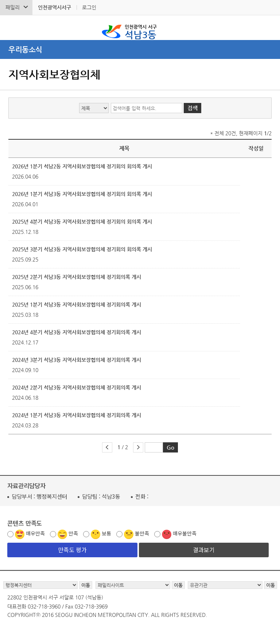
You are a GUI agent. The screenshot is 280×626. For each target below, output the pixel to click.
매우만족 (35, 533)
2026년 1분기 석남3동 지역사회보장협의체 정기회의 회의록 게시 (82, 194)
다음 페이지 (138, 447)
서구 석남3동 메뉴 (269, 28)
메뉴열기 (140, 49)
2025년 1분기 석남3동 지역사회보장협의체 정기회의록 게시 (76, 304)
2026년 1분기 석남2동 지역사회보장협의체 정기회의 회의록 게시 (82, 166)
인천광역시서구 (54, 7)
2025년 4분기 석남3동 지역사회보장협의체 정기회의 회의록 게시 (82, 221)
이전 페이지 (107, 447)
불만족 (142, 533)
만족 (73, 533)
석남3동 (141, 31)
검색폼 (11, 28)
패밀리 (12, 7)
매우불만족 (185, 533)
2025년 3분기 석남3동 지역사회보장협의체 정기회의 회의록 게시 (82, 249)
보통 (106, 533)
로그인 (89, 7)
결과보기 (204, 549)
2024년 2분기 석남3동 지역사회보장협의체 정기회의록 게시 (76, 387)
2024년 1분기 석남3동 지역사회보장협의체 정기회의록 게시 (76, 415)
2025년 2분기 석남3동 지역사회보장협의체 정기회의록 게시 (76, 277)
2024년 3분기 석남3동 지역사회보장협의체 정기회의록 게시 (76, 360)
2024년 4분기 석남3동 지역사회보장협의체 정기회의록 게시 (76, 332)
